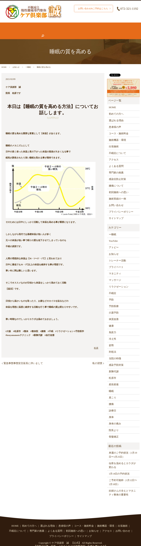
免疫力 (112, 326)
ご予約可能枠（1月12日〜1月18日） (123, 476)
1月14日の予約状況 (119, 468)
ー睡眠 (28, 62)
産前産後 (114, 378)
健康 (111, 320)
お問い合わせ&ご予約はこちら (92, 8)
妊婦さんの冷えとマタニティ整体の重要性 (122, 487)
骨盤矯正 (114, 431)
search (95, 30)
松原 (96, 342)
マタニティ (115, 268)
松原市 (112, 372)
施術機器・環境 (88, 25)
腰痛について (107, 25)
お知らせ (55, 30)
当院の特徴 (115, 352)
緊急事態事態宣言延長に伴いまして (23, 357)
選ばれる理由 (35, 25)
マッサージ (115, 274)
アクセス (68, 30)
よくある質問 (40, 30)
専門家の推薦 (23, 30)
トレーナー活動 (117, 255)
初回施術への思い (118, 186)
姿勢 (111, 339)
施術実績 (50, 25)
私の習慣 (97, 357)
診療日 (112, 405)
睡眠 (111, 385)
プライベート (116, 261)
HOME (5, 25)
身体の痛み (115, 418)
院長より (114, 424)
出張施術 (114, 140)
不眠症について (125, 25)
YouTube (113, 235)
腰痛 (111, 398)
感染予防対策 (116, 359)
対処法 (112, 346)
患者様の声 (7, 30)
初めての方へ (18, 25)
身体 (111, 411)
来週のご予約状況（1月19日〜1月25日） (123, 449)
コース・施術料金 (67, 25)
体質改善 (114, 313)
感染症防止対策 (117, 173)
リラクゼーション (118, 281)
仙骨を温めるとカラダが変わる (122, 459)
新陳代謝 (114, 365)
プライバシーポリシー (121, 206)
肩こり (112, 392)
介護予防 (114, 307)
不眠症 (112, 287)
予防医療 (114, 300)
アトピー (114, 241)
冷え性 (112, 333)
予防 (111, 294)
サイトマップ (116, 212)
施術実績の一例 (117, 193)
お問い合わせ (82, 30)
